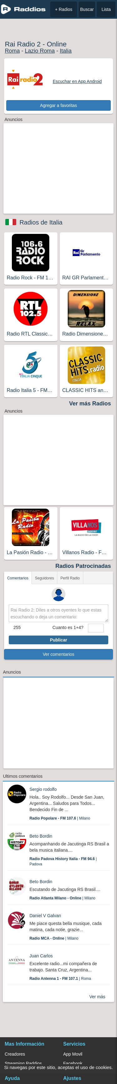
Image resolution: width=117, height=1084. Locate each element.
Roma (12, 51)
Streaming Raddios (23, 1063)
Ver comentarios (58, 654)
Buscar (87, 9)
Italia (65, 51)
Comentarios (17, 578)
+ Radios (63, 9)
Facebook (72, 1063)
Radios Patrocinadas (83, 566)
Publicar (58, 639)
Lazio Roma (40, 51)
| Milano (59, 818)
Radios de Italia (40, 222)
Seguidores (44, 578)
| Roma (60, 978)
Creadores (15, 1054)
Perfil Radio (70, 578)
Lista (106, 9)
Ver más (97, 996)
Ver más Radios (90, 403)
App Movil (72, 1054)
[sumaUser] (96, 628)
